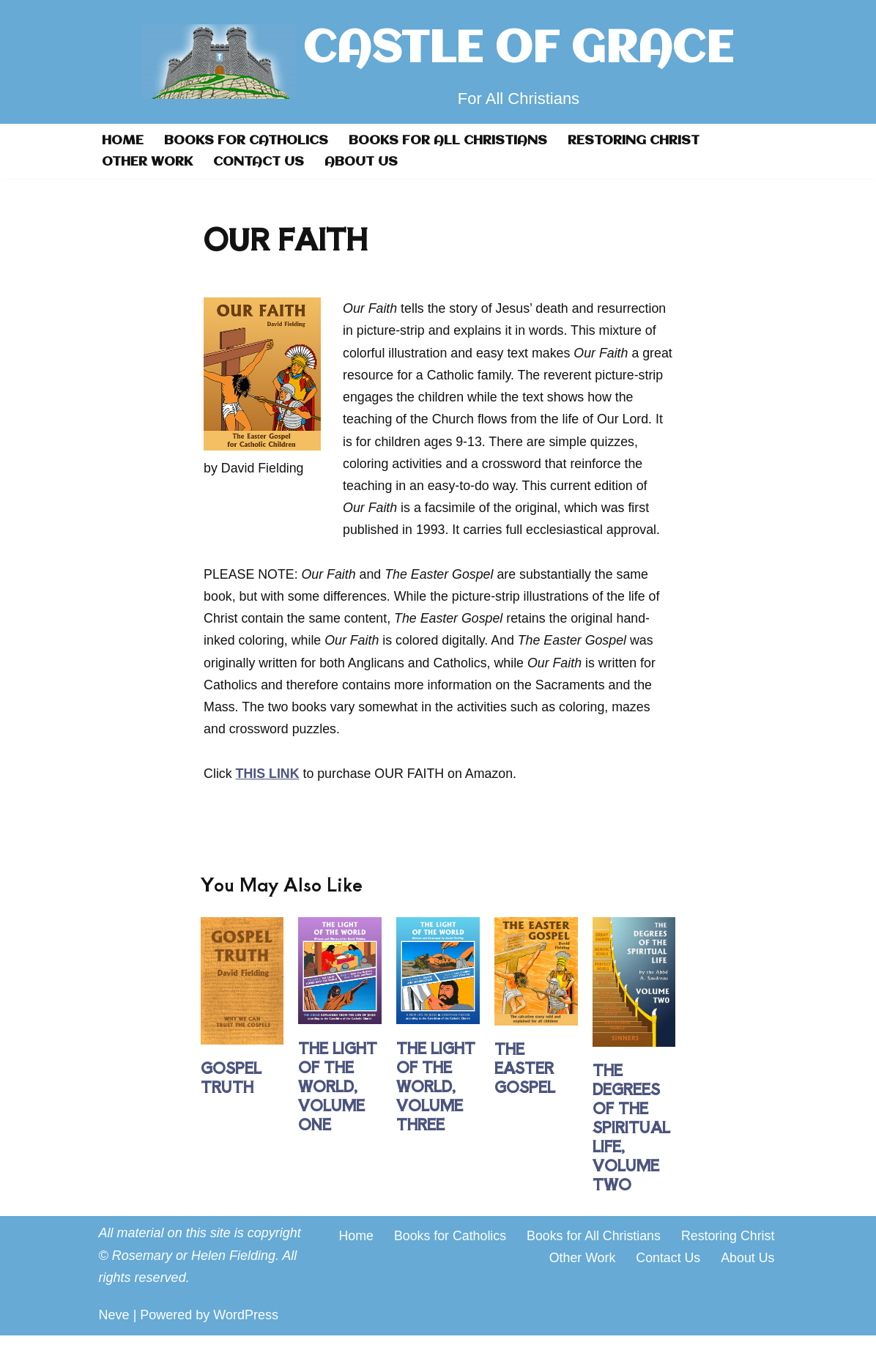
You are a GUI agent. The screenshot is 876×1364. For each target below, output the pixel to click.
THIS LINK (268, 801)
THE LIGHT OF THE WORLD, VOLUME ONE (337, 1114)
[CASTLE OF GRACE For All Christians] (437, 62)
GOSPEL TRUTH (231, 1106)
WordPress (245, 1344)
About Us (364, 162)
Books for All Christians (452, 140)
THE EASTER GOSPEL (524, 1097)
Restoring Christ (640, 140)
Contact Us (260, 162)
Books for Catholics (248, 140)
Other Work (148, 162)
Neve (114, 1344)
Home (123, 140)
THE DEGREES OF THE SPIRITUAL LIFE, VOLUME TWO (631, 1156)
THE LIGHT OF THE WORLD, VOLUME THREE (435, 1114)
